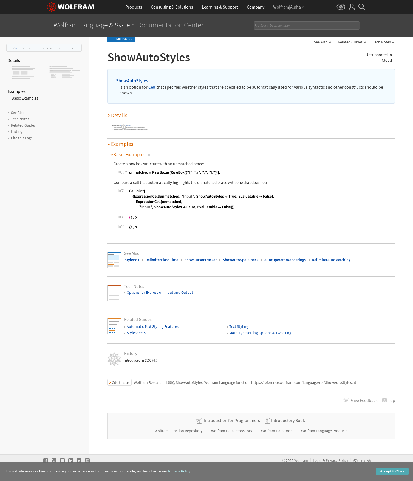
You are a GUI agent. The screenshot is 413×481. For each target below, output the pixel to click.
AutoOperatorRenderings (285, 259)
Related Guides (350, 42)
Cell (17, 48)
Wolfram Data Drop (277, 430)
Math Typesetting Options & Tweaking (260, 332)
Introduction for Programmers (232, 420)
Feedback (364, 400)
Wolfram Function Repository (179, 430)
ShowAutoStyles (12, 47)
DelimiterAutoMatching (331, 259)
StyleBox (132, 259)
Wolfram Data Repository (232, 430)
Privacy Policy (337, 460)
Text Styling (238, 326)
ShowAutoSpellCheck (240, 259)
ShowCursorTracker (200, 259)
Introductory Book (288, 420)
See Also (321, 42)
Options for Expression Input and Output (160, 292)
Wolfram (301, 460)
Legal (317, 460)
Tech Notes (382, 42)
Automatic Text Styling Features (153, 326)
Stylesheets (136, 332)
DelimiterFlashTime (161, 259)
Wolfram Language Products (324, 430)
